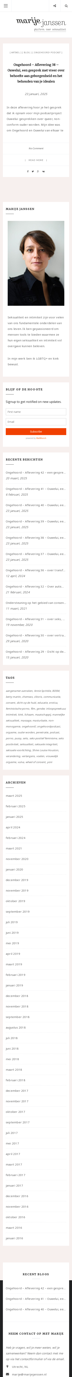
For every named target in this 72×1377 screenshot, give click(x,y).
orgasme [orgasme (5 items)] (11, 732)
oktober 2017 (15, 1112)
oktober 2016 (15, 1217)
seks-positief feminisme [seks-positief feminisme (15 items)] (43, 738)
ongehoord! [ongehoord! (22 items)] (29, 726)
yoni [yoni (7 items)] (49, 762)
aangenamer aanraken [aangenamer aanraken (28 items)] (19, 691)
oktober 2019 (15, 901)
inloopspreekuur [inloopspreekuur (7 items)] (55, 708)
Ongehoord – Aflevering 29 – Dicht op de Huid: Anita (36, 651)
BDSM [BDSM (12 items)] (55, 691)
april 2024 (13, 827)
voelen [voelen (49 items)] (40, 756)
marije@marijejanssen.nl (29, 1374)
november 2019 (17, 890)
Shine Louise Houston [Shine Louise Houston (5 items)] (45, 750)
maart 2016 (14, 1227)
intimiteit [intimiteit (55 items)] (11, 714)
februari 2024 (15, 838)
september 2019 (18, 911)
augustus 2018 (16, 1027)
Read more (36, 160)
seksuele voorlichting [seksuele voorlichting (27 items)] (18, 750)
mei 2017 (12, 1143)
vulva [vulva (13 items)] (21, 762)
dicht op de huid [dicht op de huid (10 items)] (26, 702)
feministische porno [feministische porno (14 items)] (17, 708)
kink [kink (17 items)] (20, 714)
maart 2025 (14, 796)
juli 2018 (12, 1038)
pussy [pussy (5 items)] (18, 738)
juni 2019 (12, 932)
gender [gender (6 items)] (40, 708)
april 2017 (13, 1154)
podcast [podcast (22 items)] (54, 732)
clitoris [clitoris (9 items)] (38, 696)
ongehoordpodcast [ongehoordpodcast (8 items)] (48, 726)
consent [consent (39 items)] (10, 702)
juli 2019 (12, 922)
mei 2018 (12, 1059)
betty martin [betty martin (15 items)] (13, 696)
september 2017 (18, 1122)
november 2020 (17, 859)
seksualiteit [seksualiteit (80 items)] (26, 744)
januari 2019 (14, 985)
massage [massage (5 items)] (26, 720)
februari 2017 (15, 1175)
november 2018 (17, 1006)
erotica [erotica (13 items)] (53, 702)
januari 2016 (14, 1238)
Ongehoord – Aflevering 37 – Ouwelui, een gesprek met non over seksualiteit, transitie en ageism (36, 554)
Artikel (15, 52)
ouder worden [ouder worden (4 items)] (26, 732)
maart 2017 (14, 1164)
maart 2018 (14, 1069)
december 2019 (17, 880)
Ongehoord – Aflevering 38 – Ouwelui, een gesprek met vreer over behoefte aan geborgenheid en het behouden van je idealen (36, 537)
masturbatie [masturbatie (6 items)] (39, 720)
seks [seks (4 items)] (25, 738)
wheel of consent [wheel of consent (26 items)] (36, 762)
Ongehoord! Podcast (47, 52)
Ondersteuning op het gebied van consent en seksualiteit (36, 603)
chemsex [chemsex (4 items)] (27, 696)
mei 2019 (12, 943)
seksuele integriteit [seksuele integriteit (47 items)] (46, 744)
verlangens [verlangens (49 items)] (28, 756)
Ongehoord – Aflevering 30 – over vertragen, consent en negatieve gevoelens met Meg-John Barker (36, 635)
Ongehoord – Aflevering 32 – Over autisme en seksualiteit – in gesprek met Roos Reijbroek (36, 586)
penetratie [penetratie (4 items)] (42, 732)
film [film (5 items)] (33, 708)
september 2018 (18, 1017)
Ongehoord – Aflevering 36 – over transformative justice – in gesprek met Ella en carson (36, 570)
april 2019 (13, 954)
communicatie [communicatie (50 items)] (51, 696)
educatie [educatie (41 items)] (42, 702)
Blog (27, 52)
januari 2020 (14, 869)
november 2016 (17, 1206)
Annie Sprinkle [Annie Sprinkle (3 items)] (42, 691)
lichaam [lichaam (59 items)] (29, 714)
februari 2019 (15, 975)
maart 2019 (14, 964)
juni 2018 (12, 1048)
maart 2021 (14, 848)
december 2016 (17, 1196)
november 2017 (17, 1101)
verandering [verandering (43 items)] (13, 756)
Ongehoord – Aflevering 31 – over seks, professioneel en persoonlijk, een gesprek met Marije (36, 619)
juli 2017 (12, 1133)
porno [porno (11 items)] (9, 738)
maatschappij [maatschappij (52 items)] (43, 714)
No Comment (36, 148)
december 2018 (17, 996)
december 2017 (17, 1091)
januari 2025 (14, 817)
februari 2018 (15, 1080)
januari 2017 (14, 1185)
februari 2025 (15, 806)
